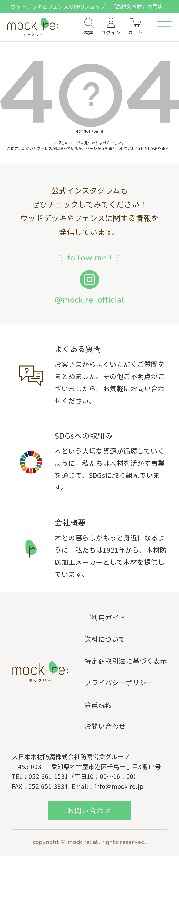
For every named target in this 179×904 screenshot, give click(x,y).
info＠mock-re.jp (118, 786)
